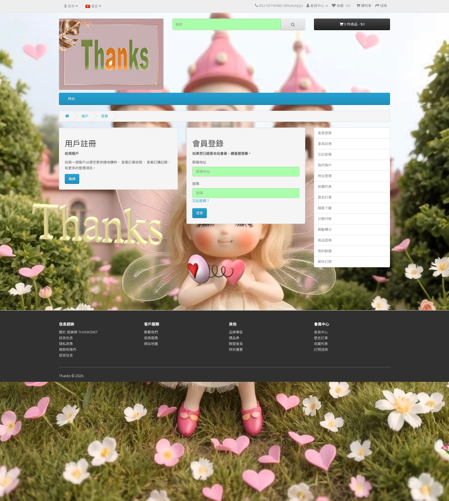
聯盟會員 (236, 343)
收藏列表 (325, 186)
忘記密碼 (325, 154)
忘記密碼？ (201, 200)
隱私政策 (66, 343)
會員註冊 (325, 143)
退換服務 (151, 337)
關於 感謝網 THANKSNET (78, 332)
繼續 (72, 178)
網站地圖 (151, 343)
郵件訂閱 (325, 261)
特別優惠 (236, 349)
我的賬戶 (325, 165)
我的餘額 (325, 250)
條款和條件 (67, 349)
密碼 (195, 183)
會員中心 (321, 332)
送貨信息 (66, 337)
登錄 (104, 116)
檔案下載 (325, 208)
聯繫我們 (151, 332)
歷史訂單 (325, 197)
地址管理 (325, 175)
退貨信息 (66, 355)
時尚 (71, 98)
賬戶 (85, 116)
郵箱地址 (199, 162)
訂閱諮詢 (321, 349)
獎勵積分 (325, 229)
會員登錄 (325, 132)
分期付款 (325, 218)
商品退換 (325, 240)
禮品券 (234, 337)
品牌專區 (236, 332)
